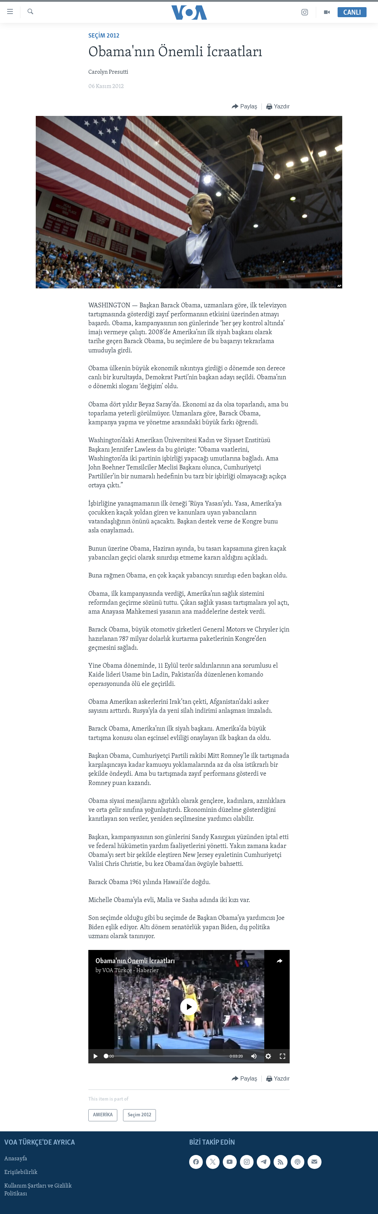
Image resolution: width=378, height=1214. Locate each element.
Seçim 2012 (103, 36)
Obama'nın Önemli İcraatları (135, 961)
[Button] (244, 107)
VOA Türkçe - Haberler (130, 971)
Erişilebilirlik (21, 1172)
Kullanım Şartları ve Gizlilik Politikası (38, 1190)
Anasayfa (15, 1159)
